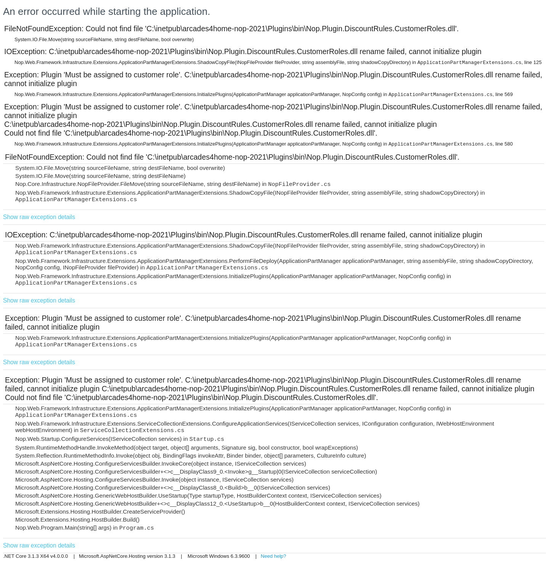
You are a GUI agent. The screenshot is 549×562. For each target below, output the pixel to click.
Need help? (273, 556)
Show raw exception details (39, 217)
